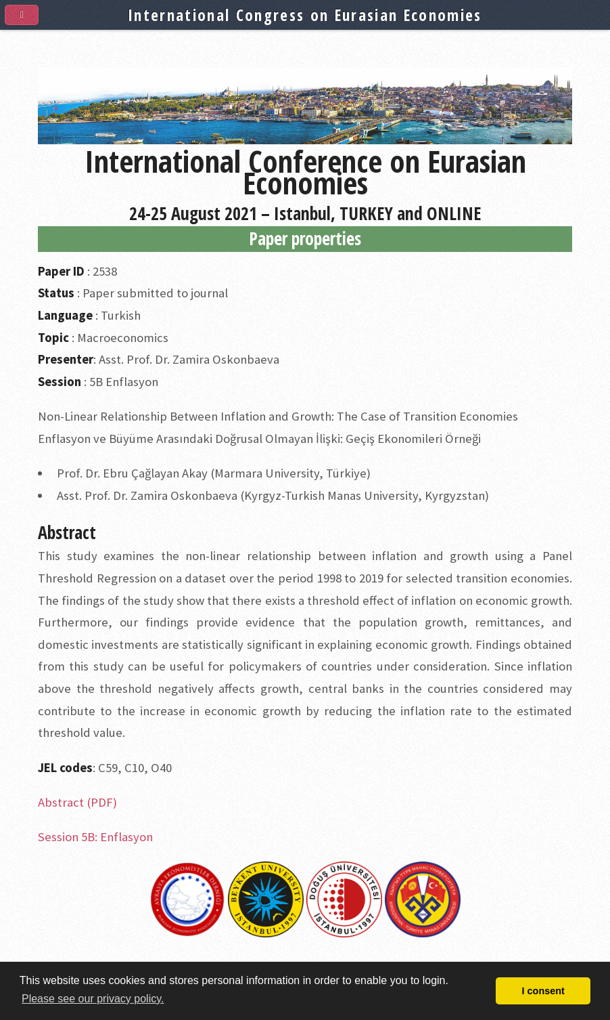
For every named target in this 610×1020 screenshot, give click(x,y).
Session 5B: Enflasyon (95, 837)
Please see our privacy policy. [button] (93, 998)
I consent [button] (543, 990)
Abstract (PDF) (77, 802)
